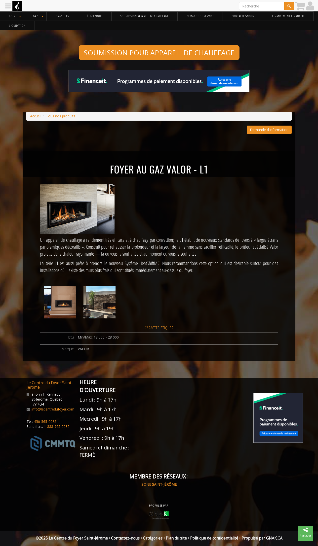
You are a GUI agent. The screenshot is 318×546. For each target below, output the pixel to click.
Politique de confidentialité (214, 538)
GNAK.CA (274, 538)
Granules (62, 16)
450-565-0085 (45, 421)
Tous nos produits (60, 116)
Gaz (35, 16)
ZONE (159, 484)
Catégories (152, 538)
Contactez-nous (243, 16)
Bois (12, 16)
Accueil (35, 116)
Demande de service (200, 16)
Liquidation (17, 25)
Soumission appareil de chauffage (144, 16)
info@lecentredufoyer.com (53, 409)
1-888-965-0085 (57, 426)
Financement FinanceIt (288, 16)
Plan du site (176, 538)
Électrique (94, 16)
